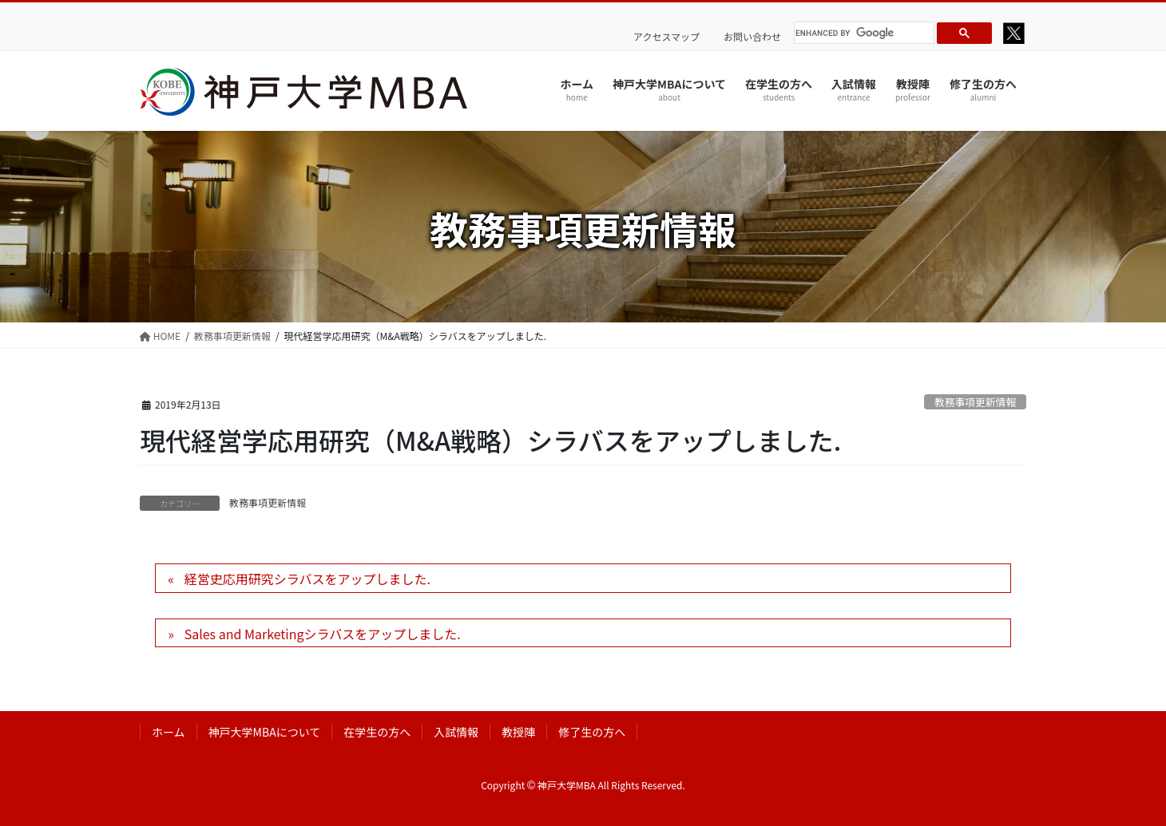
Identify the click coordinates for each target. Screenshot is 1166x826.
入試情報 (456, 732)
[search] (861, 32)
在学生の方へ (376, 732)
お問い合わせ (752, 36)
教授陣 (518, 732)
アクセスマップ (666, 36)
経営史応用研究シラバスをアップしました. (307, 578)
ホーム (168, 732)
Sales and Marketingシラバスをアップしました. (322, 633)
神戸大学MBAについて (264, 732)
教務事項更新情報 (975, 401)
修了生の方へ (591, 732)
